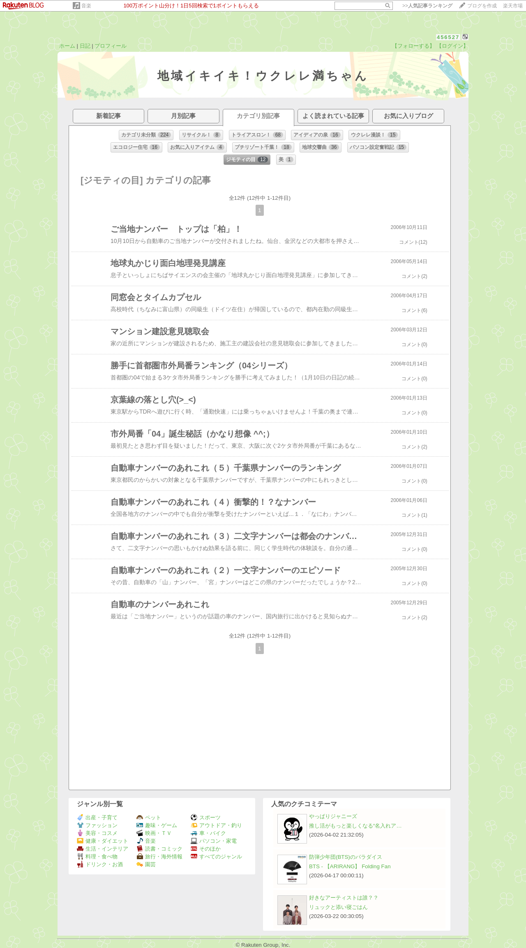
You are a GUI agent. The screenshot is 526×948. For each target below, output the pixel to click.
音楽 (86, 6)
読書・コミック (159, 849)
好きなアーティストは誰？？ (343, 898)
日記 (85, 46)
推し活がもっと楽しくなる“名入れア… (355, 826)
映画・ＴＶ (154, 833)
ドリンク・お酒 (100, 864)
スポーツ (206, 817)
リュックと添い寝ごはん (338, 907)
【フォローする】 (413, 46)
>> (427, 6)
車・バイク (208, 833)
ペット (148, 817)
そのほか (206, 849)
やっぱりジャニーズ (333, 816)
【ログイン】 (452, 46)
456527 (448, 37)
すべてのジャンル (216, 856)
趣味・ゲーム (156, 825)
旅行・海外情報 (159, 856)
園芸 (146, 864)
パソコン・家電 (214, 841)
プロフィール (111, 46)
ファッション (97, 825)
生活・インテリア (102, 849)
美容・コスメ (97, 833)
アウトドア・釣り (216, 825)
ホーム (67, 46)
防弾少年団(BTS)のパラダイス (345, 857)
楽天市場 (513, 6)
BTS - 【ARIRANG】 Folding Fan (350, 866)
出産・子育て (97, 817)
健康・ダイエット (102, 841)
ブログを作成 (482, 6)
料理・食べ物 (97, 856)
